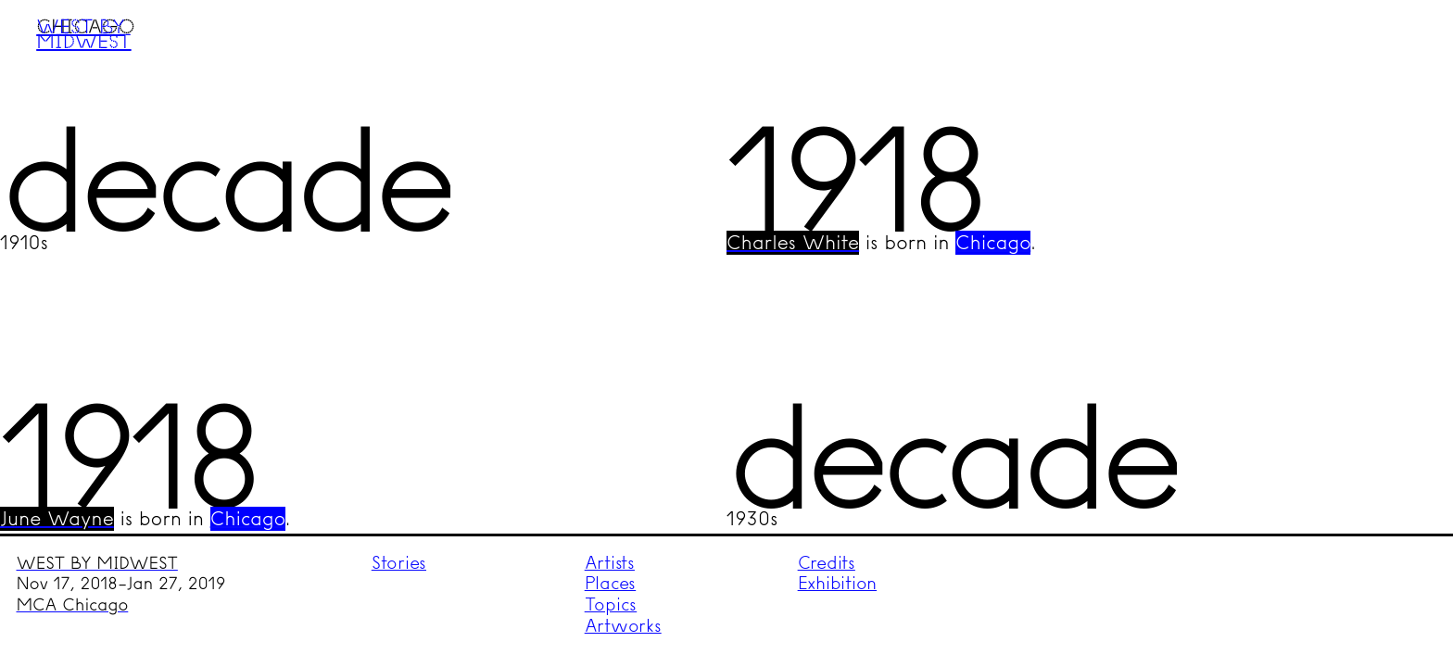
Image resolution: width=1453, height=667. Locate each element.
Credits (826, 562)
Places (611, 583)
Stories (399, 562)
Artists (610, 562)
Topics (611, 604)
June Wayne (57, 519)
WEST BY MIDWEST (97, 563)
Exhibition (838, 583)
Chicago (992, 243)
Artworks (623, 625)
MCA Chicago (73, 605)
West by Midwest (83, 33)
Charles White (792, 243)
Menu (1403, 49)
